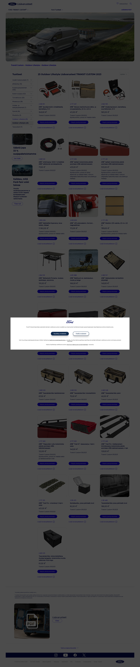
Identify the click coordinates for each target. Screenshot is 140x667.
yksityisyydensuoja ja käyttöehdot (77, 344)
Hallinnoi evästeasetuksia (57, 340)
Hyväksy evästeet (60, 334)
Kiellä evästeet (81, 334)
